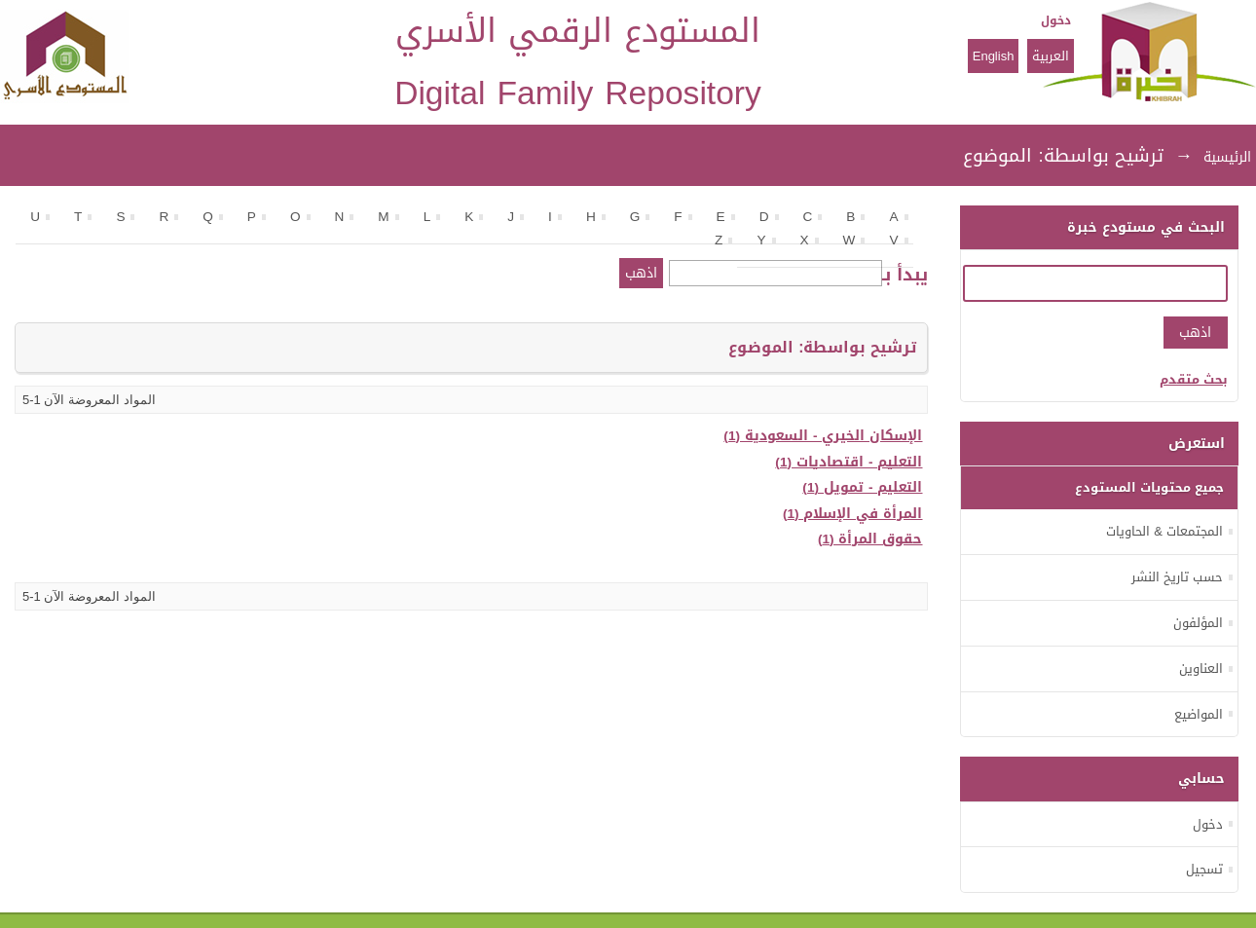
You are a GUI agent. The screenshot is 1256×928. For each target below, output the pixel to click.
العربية (1050, 56)
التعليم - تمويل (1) (862, 487)
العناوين (1201, 668)
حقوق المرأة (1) (870, 539)
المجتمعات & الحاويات (1164, 531)
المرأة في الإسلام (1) (853, 513)
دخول (1056, 20)
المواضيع (1198, 714)
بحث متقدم (1194, 379)
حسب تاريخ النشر (1177, 577)
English (994, 56)
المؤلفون (1198, 623)
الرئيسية (1227, 157)
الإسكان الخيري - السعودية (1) (822, 436)
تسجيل (1204, 869)
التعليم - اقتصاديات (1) (848, 462)
